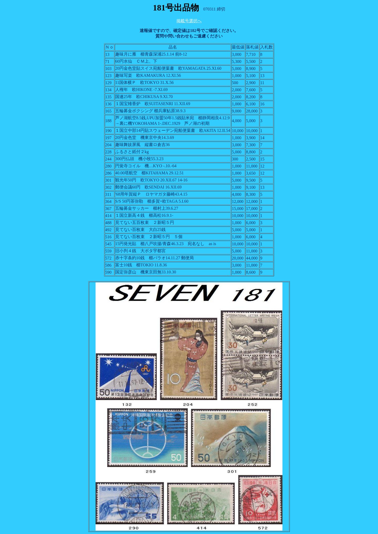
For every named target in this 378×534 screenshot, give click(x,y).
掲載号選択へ (189, 21)
